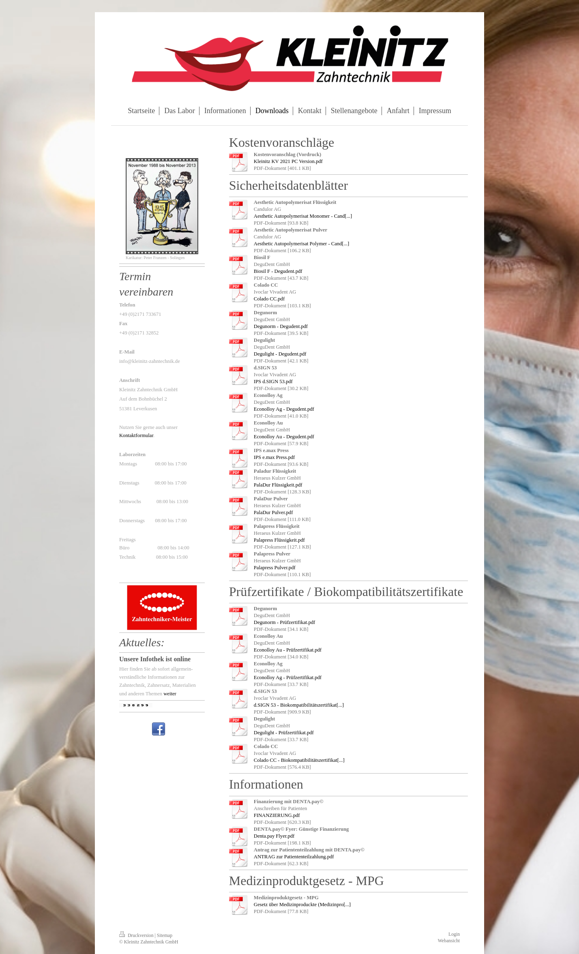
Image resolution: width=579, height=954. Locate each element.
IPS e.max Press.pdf (274, 457)
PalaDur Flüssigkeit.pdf (278, 485)
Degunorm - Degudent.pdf (281, 326)
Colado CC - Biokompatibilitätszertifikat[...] (299, 760)
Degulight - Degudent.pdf (280, 354)
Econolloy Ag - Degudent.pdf (284, 409)
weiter (169, 694)
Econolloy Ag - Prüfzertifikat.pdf (288, 677)
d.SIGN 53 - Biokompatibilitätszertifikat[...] (299, 705)
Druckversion (136, 935)
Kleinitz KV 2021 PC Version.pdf (288, 161)
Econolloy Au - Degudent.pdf (284, 436)
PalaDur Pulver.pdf (273, 512)
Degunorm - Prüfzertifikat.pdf (284, 622)
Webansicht (449, 940)
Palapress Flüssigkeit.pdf (279, 540)
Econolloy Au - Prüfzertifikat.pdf (288, 650)
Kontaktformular (136, 435)
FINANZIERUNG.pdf (277, 815)
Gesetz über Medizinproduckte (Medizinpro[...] (302, 904)
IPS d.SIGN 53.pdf (273, 381)
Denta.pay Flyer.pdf (274, 836)
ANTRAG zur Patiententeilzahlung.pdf (294, 857)
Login (454, 934)
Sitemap (164, 935)
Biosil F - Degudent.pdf (278, 271)
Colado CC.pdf (269, 299)
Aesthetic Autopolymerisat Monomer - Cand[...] (303, 216)
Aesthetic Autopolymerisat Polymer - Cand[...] (301, 244)
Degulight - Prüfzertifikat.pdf (284, 732)
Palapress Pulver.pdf (275, 567)
